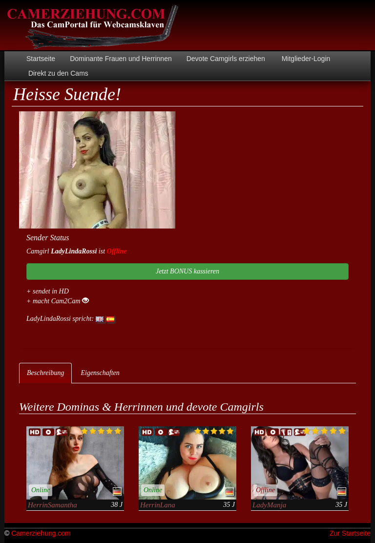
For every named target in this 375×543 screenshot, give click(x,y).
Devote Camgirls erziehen (226, 59)
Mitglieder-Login (305, 59)
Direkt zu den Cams (57, 73)
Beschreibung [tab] (45, 372)
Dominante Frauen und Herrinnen (121, 59)
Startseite (40, 59)
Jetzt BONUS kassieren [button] (187, 271)
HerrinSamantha (52, 505)
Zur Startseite (350, 533)
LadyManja (269, 505)
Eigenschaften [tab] (100, 372)
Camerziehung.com (40, 533)
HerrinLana (157, 505)
